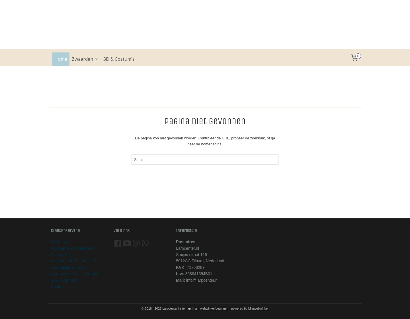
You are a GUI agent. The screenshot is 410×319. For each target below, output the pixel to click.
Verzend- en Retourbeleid (73, 261)
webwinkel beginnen (214, 308)
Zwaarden (85, 59)
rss (195, 308)
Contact (57, 286)
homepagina (211, 144)
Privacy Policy (63, 254)
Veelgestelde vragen (69, 267)
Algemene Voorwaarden (72, 248)
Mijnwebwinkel (258, 308)
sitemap (185, 308)
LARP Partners (64, 280)
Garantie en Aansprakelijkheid (77, 273)
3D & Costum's (119, 59)
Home (60, 59)
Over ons (59, 241)
